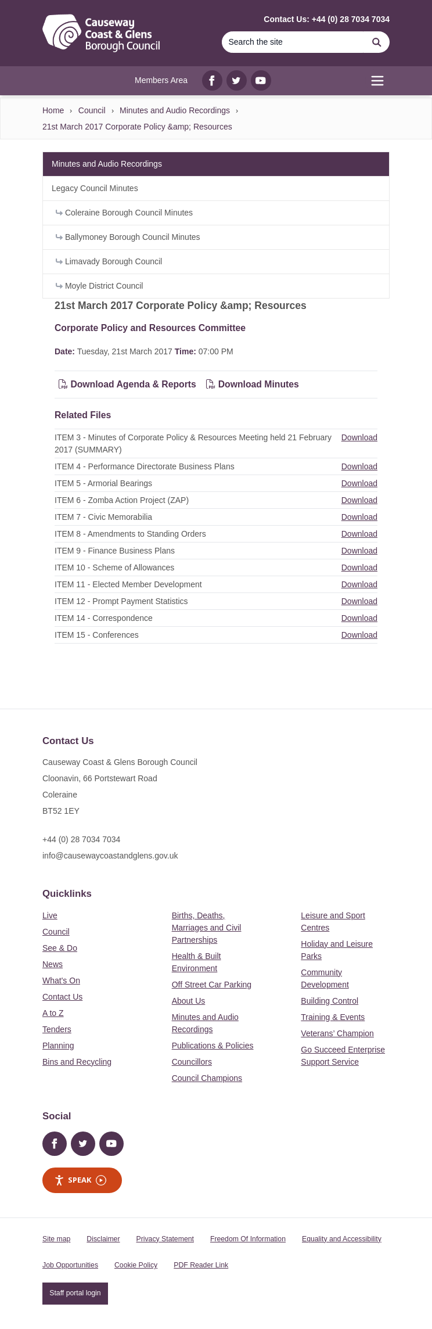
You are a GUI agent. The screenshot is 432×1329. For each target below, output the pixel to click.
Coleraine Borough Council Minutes (124, 212)
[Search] (292, 42)
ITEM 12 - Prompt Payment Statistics (121, 601)
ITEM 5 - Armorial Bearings (103, 483)
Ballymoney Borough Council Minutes (128, 237)
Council (92, 110)
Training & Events (333, 1017)
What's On (61, 980)
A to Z (53, 1013)
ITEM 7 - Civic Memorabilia (103, 517)
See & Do (59, 948)
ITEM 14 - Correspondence (104, 618)
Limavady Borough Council (109, 261)
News (52, 964)
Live (49, 915)
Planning (58, 1045)
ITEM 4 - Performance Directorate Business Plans (145, 466)
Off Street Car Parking (211, 984)
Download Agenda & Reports (127, 384)
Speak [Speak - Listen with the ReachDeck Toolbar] (80, 1180)
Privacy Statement (165, 1239)
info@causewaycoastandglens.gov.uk (110, 855)
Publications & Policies (213, 1045)
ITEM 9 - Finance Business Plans (115, 550)
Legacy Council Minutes (95, 188)
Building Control (329, 1000)
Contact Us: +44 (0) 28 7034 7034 (327, 19)
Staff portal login (74, 1293)
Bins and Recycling (76, 1061)
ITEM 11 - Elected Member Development (128, 584)
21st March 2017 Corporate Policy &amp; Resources (137, 126)
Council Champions (207, 1078)
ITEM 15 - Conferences (97, 635)
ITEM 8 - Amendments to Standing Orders (130, 533)
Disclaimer (103, 1239)
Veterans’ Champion (337, 1033)
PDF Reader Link (201, 1265)
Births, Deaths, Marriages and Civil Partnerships (207, 927)
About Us (189, 1000)
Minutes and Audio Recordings (175, 110)
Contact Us (62, 996)
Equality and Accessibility (341, 1239)
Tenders (56, 1029)
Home (53, 110)
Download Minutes (252, 384)
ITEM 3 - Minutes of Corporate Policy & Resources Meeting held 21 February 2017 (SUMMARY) (193, 443)
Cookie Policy (135, 1265)
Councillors (192, 1061)
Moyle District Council (99, 285)
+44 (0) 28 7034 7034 (81, 839)
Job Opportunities (70, 1265)
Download (359, 437)
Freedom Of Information (248, 1239)
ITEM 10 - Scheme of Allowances (114, 567)
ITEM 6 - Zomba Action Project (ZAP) (122, 500)
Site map (56, 1239)
